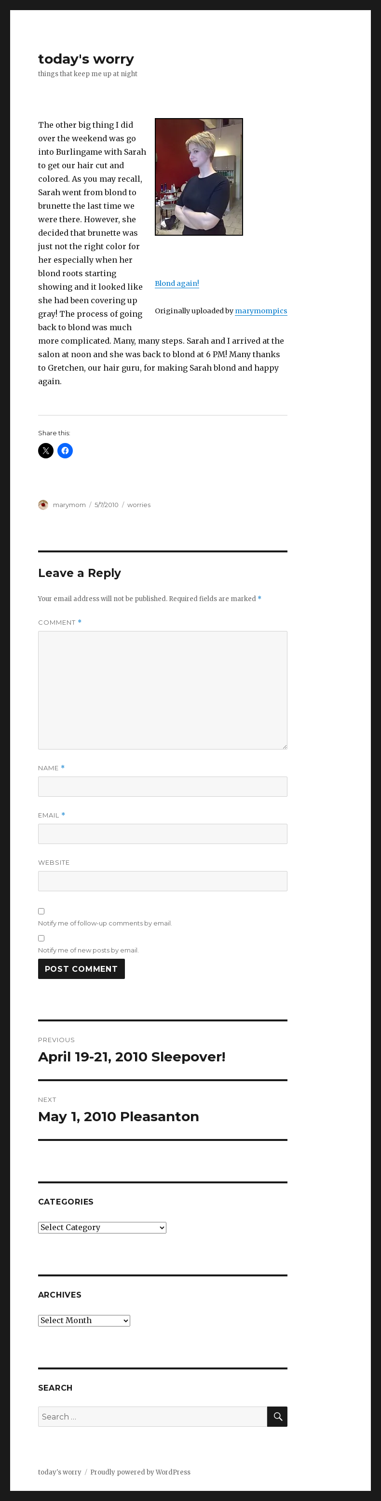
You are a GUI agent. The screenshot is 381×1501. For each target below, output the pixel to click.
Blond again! (177, 283)
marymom (69, 505)
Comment (60, 622)
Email (52, 815)
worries (138, 505)
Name (51, 768)
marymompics (261, 311)
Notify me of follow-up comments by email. (105, 923)
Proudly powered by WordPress (140, 1472)
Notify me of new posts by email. (88, 950)
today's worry (86, 59)
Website (54, 862)
